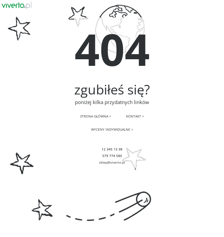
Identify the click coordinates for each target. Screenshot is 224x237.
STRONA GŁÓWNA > (95, 116)
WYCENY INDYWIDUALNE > (112, 129)
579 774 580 (112, 155)
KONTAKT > (135, 116)
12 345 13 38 (112, 149)
